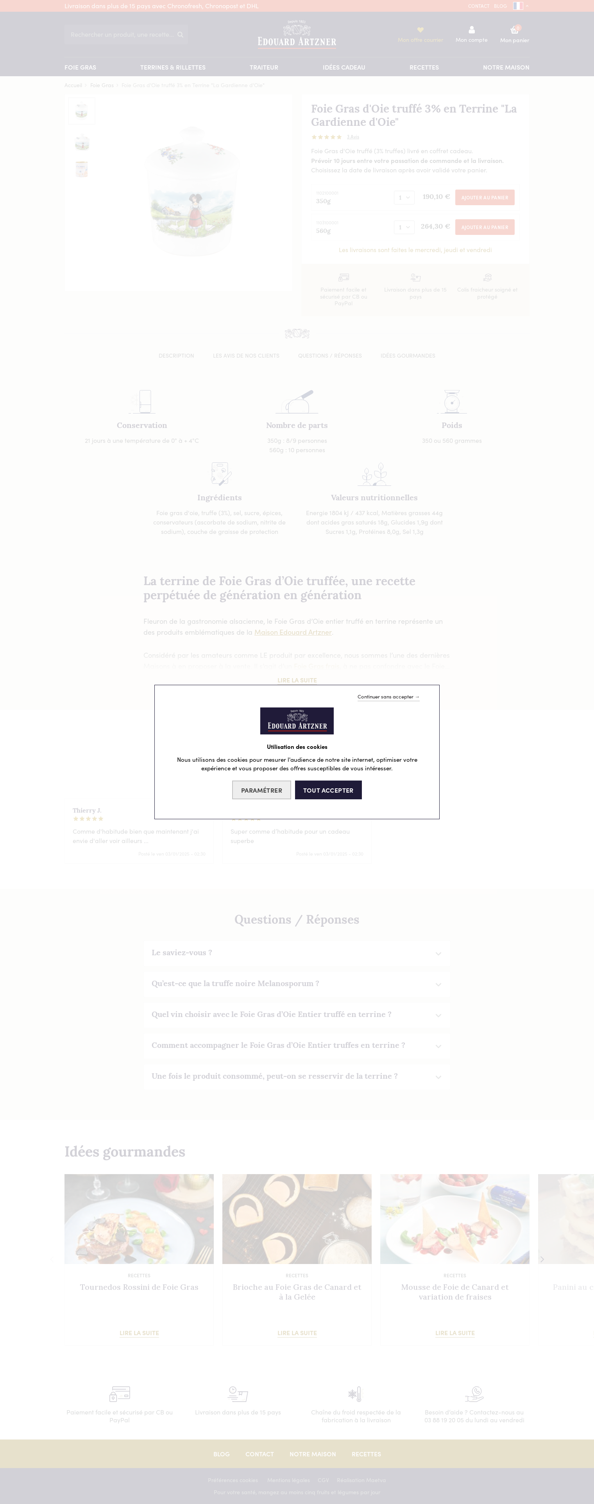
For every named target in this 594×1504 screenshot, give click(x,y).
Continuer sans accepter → (389, 696)
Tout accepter (328, 790)
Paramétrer (261, 790)
